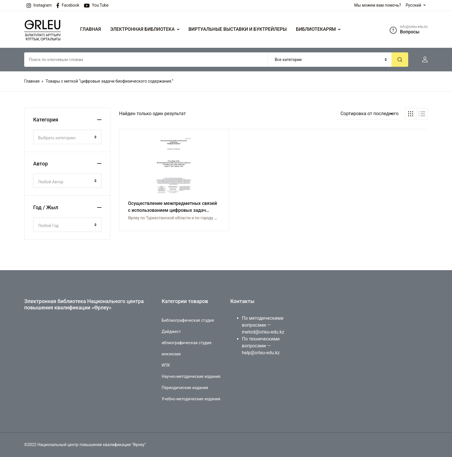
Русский (413, 5)
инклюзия (171, 354)
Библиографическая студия (188, 320)
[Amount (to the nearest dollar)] (146, 59)
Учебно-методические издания (191, 399)
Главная (31, 81)
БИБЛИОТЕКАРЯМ (316, 29)
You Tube (96, 5)
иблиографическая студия (187, 342)
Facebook (67, 5)
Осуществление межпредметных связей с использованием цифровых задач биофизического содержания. (168, 210)
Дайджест (171, 331)
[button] (422, 59)
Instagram (39, 5)
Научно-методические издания (191, 376)
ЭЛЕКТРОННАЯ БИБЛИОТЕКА (142, 29)
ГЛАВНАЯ (90, 29)
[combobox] (67, 137)
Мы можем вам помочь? (377, 5)
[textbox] (65, 138)
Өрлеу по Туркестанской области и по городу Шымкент (180, 218)
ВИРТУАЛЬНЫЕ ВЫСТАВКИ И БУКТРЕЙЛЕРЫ (238, 29)
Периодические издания (185, 387)
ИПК (166, 365)
